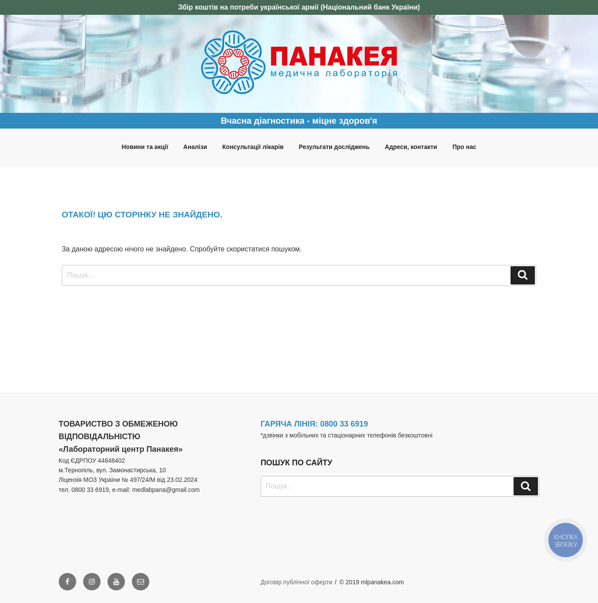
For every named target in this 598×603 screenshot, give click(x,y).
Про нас (464, 146)
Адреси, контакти (411, 146)
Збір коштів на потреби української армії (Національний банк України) (299, 7)
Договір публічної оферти (297, 582)
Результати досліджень (334, 146)
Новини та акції (144, 146)
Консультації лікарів (253, 146)
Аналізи (195, 146)
